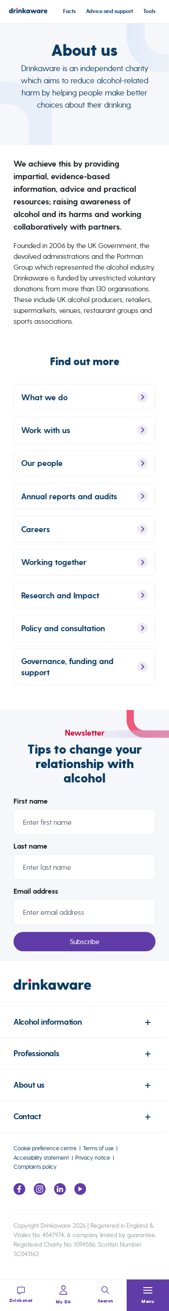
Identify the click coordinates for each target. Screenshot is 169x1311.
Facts (69, 11)
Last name (30, 852)
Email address (36, 897)
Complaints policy (35, 1166)
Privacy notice (92, 1157)
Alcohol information (48, 1022)
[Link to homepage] (28, 12)
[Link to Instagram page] (40, 1192)
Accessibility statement (41, 1157)
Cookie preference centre (45, 1148)
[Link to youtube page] (80, 1192)
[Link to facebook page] (19, 1192)
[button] (148, 1295)
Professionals (36, 1053)
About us (29, 1085)
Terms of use (98, 1148)
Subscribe (85, 948)
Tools (149, 11)
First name (31, 807)
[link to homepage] (84, 993)
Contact (27, 1116)
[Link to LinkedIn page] (60, 1192)
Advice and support (109, 11)
